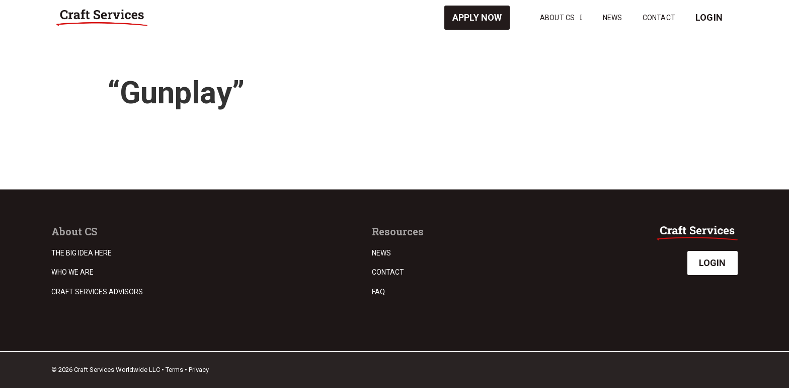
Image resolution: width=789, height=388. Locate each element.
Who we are (72, 272)
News (612, 18)
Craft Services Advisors (97, 292)
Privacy (199, 369)
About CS (561, 17)
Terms (174, 369)
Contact (659, 18)
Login (709, 17)
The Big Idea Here (81, 253)
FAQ (378, 292)
